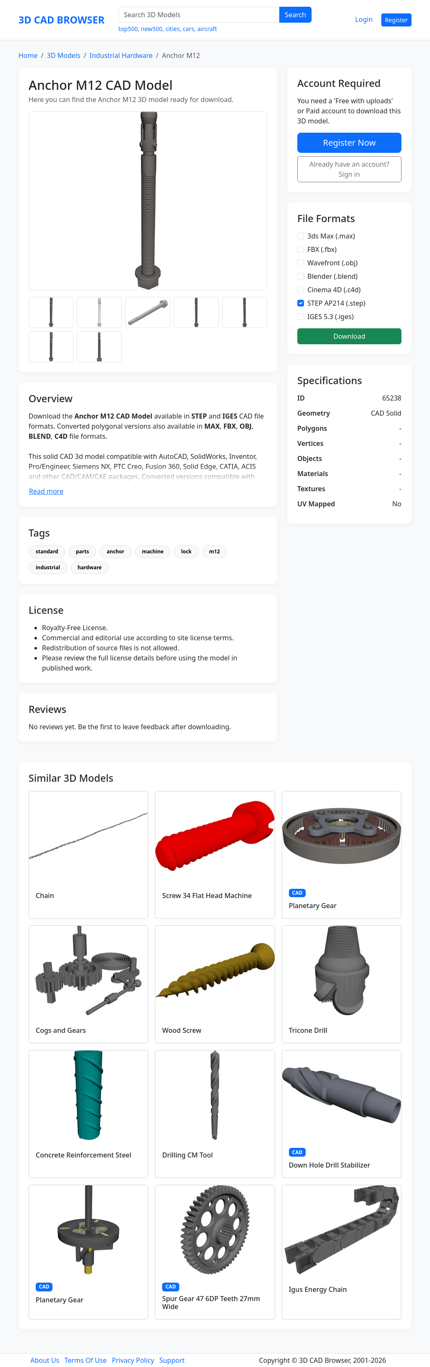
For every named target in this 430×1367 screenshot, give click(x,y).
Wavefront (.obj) (332, 262)
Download (349, 336)
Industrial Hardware (120, 55)
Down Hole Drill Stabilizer (329, 1165)
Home (28, 55)
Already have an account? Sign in (349, 169)
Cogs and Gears (61, 1030)
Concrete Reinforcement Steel (83, 1155)
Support (171, 1360)
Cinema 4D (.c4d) (334, 289)
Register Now (349, 142)
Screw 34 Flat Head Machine (207, 895)
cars (188, 29)
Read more (46, 491)
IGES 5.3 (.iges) (330, 316)
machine (152, 551)
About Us (44, 1360)
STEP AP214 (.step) (336, 303)
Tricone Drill (308, 1030)
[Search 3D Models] (199, 15)
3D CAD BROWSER (61, 19)
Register (396, 20)
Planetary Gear (313, 905)
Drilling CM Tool (187, 1155)
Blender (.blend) (332, 276)
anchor (115, 551)
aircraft (207, 29)
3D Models (63, 55)
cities (172, 29)
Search (295, 14)
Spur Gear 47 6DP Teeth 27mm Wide (211, 1302)
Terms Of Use (85, 1360)
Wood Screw (181, 1030)
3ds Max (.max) (331, 236)
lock (186, 551)
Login (364, 19)
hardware (90, 567)
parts (82, 551)
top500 (128, 29)
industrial (48, 567)
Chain (45, 895)
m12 (214, 551)
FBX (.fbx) (322, 249)
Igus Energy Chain (318, 1289)
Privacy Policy (133, 1360)
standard (47, 551)
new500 (152, 29)
